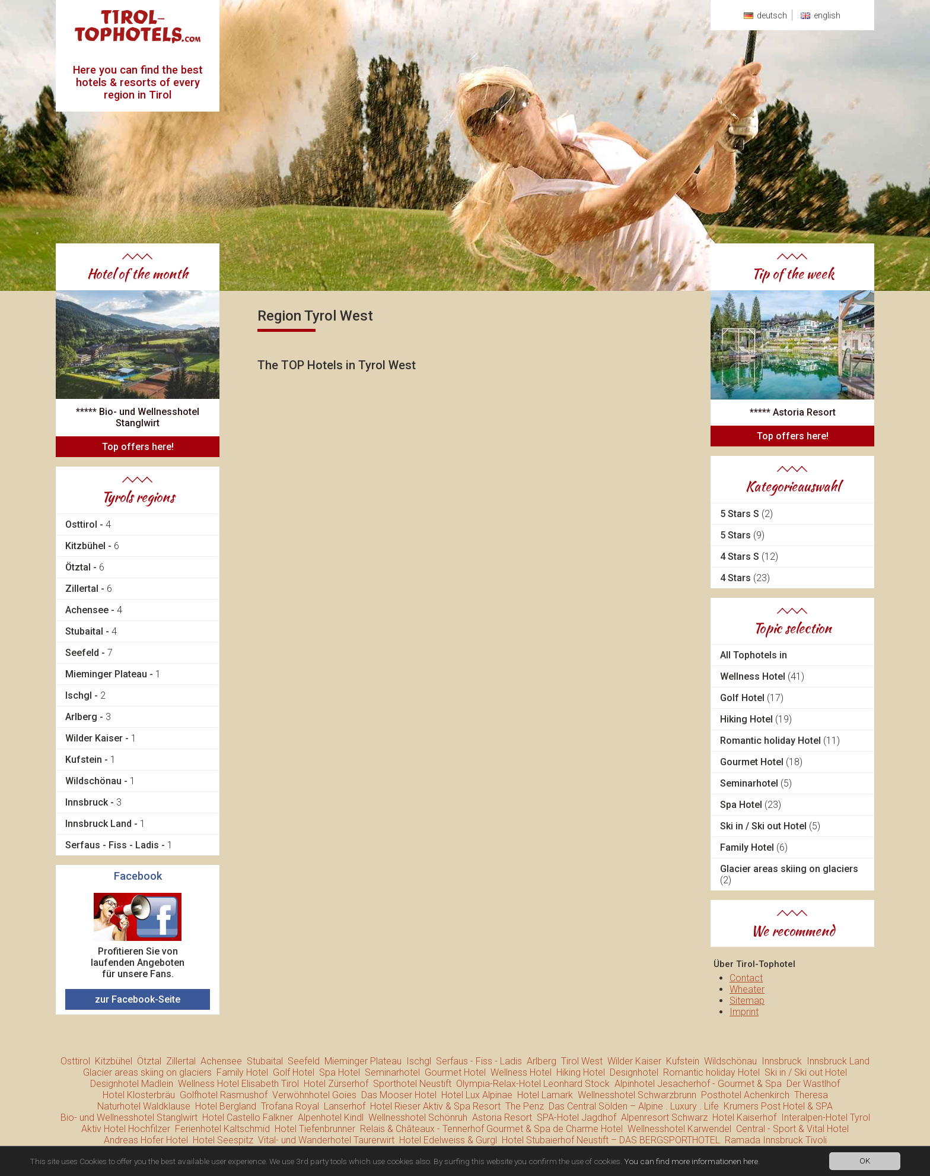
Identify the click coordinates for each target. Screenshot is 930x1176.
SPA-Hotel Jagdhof (576, 1117)
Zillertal (181, 1061)
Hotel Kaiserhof (744, 1117)
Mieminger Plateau (363, 1061)
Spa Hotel (750, 804)
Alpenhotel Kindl (331, 1117)
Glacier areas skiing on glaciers (789, 874)
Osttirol (75, 1061)
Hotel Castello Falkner (247, 1117)
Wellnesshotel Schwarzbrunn (637, 1095)
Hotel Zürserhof (336, 1083)
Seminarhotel (756, 783)
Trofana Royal (290, 1106)
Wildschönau (730, 1061)
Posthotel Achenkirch (745, 1095)
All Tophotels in (753, 655)
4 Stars (745, 578)
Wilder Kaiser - (100, 738)
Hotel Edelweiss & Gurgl (448, 1140)
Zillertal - (88, 588)
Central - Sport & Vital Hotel (792, 1128)
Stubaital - (91, 631)
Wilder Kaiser (634, 1061)
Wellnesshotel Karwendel (679, 1128)
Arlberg (541, 1061)
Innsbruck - (93, 802)
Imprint (744, 1011)
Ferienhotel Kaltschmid (222, 1128)
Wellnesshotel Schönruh (417, 1117)
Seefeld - (89, 652)
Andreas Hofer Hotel (146, 1140)
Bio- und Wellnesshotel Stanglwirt (129, 1117)
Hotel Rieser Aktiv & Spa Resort (435, 1106)
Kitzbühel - (92, 545)
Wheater (747, 989)
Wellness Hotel (762, 676)
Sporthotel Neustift (412, 1083)
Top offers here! (138, 446)
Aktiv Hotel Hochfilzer (125, 1128)
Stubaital (265, 1061)
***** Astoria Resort (793, 412)
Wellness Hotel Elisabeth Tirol (238, 1083)
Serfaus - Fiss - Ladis (479, 1061)
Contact (746, 978)
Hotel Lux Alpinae (476, 1095)
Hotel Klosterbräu (139, 1095)
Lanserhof (344, 1106)
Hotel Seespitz (223, 1140)
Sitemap (747, 1000)
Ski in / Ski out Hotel (770, 826)
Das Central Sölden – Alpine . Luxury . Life (634, 1106)
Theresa (811, 1095)
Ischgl (418, 1061)
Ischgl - (85, 695)
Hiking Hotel (756, 719)
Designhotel (634, 1072)
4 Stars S (749, 556)
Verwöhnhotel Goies (314, 1095)
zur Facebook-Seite (137, 999)
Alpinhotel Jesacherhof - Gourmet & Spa (698, 1083)
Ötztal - (84, 567)
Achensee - (93, 610)
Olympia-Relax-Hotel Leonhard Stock (533, 1083)
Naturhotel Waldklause (143, 1106)
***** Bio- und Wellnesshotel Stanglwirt (137, 417)
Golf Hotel (752, 697)
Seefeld (304, 1061)
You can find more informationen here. (692, 1162)
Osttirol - (88, 524)
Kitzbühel (113, 1061)
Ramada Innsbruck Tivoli (776, 1140)
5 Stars (742, 535)
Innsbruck (782, 1061)
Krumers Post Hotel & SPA (778, 1106)
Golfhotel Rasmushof (223, 1095)
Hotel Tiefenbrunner (315, 1128)
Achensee (221, 1061)
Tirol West (582, 1061)
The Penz (524, 1106)
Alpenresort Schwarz (664, 1117)
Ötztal (149, 1061)
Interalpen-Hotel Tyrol (825, 1117)
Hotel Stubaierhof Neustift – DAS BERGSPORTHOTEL (611, 1140)
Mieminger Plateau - (113, 674)
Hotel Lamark (545, 1095)
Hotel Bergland (225, 1106)
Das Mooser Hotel (399, 1095)
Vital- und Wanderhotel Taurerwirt (326, 1140)
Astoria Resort (502, 1117)
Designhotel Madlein (131, 1083)
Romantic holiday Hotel (780, 740)
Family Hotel (754, 847)
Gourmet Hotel (761, 762)
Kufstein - (90, 759)
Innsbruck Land (838, 1061)
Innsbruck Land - (105, 823)
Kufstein (682, 1061)
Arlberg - (88, 716)
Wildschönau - (100, 781)
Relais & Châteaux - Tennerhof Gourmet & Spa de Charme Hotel (491, 1128)
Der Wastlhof (813, 1083)
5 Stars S (746, 513)
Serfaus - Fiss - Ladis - (119, 845)
